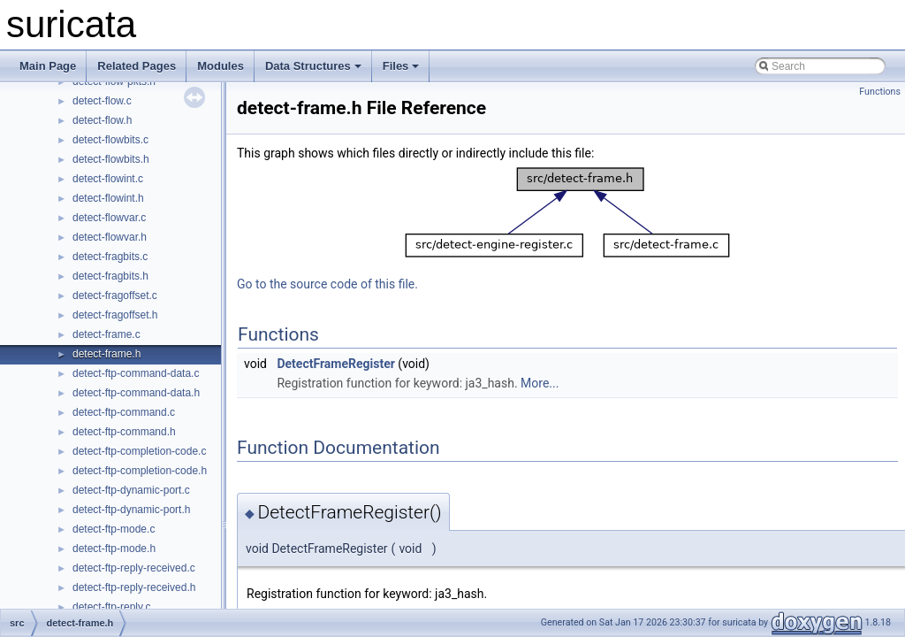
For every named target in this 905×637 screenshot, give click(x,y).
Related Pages (136, 66)
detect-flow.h (102, 120)
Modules (220, 66)
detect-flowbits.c (110, 140)
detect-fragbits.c (110, 256)
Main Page (47, 66)
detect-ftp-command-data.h (136, 393)
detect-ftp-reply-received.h (133, 587)
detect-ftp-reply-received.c (133, 568)
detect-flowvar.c (109, 217)
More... (540, 383)
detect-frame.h (106, 354)
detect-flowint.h (108, 198)
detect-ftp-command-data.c (135, 373)
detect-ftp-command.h (124, 432)
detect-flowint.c (107, 179)
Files (401, 66)
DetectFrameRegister (335, 364)
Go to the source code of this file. (327, 284)
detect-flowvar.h (109, 237)
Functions (880, 91)
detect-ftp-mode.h (114, 548)
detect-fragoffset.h (115, 315)
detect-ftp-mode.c (113, 529)
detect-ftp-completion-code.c (139, 451)
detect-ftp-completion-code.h (139, 470)
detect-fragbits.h (110, 276)
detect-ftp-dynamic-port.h (131, 509)
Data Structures (313, 66)
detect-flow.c (102, 101)
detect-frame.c (106, 334)
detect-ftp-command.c (123, 412)
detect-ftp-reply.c (111, 607)
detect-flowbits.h (110, 159)
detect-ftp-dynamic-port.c (131, 490)
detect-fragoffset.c (114, 295)
